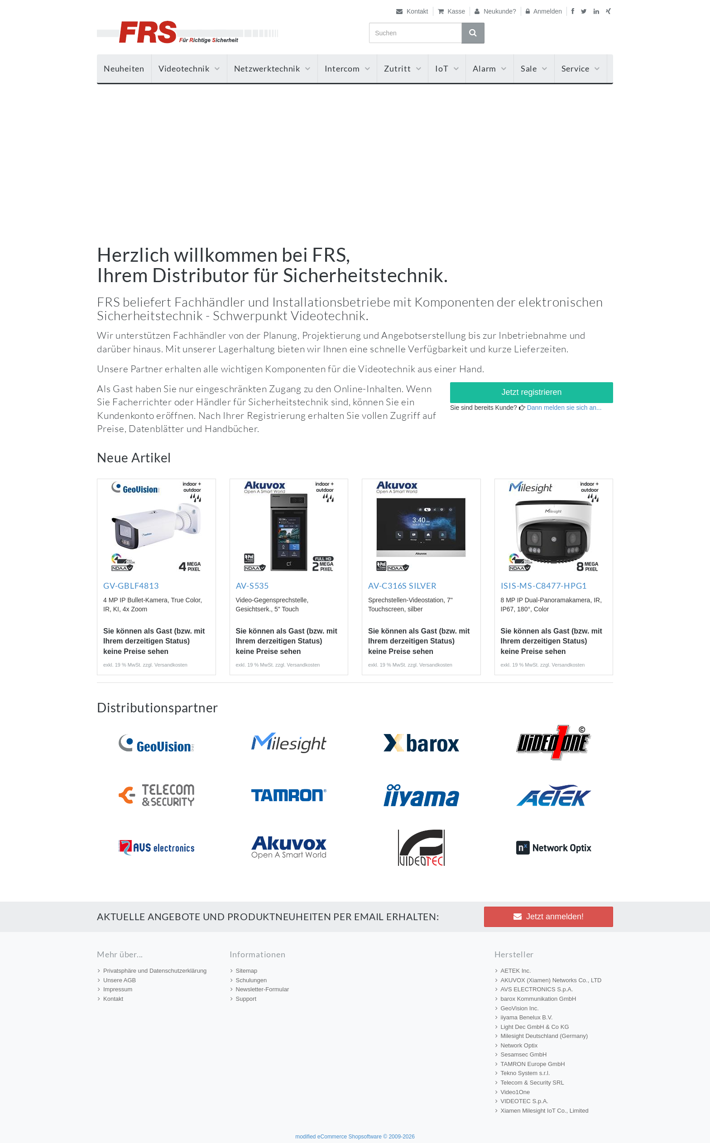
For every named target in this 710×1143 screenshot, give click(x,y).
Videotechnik (189, 68)
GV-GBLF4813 (130, 586)
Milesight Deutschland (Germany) (541, 1036)
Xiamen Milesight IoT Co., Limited (542, 1110)
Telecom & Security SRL (529, 1082)
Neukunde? (495, 11)
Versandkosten (170, 665)
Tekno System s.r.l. (522, 1073)
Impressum (115, 989)
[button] (531, 392)
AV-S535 (252, 586)
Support (243, 998)
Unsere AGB (117, 980)
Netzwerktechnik (272, 68)
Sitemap (244, 970)
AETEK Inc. (513, 970)
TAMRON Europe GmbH (530, 1064)
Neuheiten (124, 68)
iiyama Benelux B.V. (524, 1017)
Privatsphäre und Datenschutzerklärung (152, 970)
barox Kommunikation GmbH (535, 998)
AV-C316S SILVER (402, 586)
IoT (447, 68)
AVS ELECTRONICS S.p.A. (534, 989)
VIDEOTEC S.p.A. (521, 1101)
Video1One (512, 1092)
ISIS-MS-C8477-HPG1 (544, 586)
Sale (534, 68)
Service (580, 68)
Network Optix (516, 1045)
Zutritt (402, 68)
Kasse (451, 11)
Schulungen (248, 980)
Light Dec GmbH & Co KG (532, 1026)
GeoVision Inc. (517, 1008)
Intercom (347, 68)
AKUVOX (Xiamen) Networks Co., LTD (548, 980)
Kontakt (412, 11)
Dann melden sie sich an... (564, 407)
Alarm (490, 68)
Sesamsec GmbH (521, 1054)
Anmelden (544, 11)
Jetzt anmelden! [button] (548, 916)
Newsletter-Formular (259, 989)
